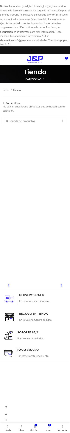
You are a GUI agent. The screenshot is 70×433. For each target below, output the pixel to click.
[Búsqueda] (35, 120)
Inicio (6, 89)
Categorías (33, 79)
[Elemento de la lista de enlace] (35, 420)
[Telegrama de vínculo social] (41, 49)
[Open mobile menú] (3, 59)
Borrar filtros (13, 102)
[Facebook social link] (28, 49)
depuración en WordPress (14, 31)
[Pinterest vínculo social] (35, 49)
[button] (9, 285)
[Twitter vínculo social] (31, 49)
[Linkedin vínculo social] (38, 49)
